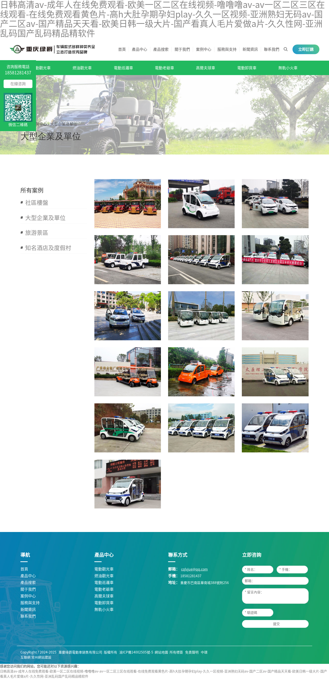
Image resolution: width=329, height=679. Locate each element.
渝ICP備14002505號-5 (136, 652)
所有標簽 (176, 652)
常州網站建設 (41, 657)
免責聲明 (192, 652)
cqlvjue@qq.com (194, 569)
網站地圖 (161, 652)
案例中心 (39, 124)
